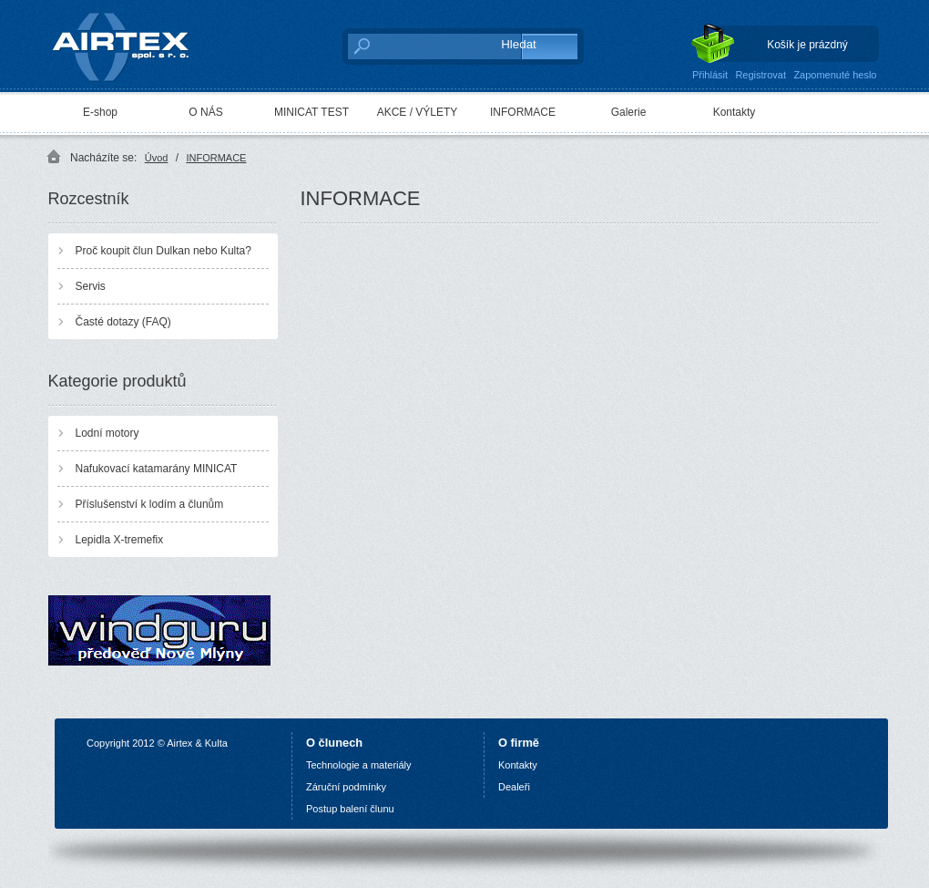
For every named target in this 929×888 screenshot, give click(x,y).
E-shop (100, 112)
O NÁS (205, 112)
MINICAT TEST (311, 112)
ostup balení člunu (352, 808)
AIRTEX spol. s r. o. (133, 42)
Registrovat (760, 74)
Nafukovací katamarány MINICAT (157, 468)
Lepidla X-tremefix (120, 539)
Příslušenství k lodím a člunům (150, 504)
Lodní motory (107, 433)
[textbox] (415, 46)
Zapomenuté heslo (834, 74)
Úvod (156, 157)
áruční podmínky (349, 786)
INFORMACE (523, 112)
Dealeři (514, 786)
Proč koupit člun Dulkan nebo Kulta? (163, 250)
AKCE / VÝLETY (417, 112)
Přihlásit (710, 74)
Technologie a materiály (359, 764)
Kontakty (734, 112)
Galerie (629, 112)
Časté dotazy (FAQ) (123, 321)
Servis (91, 286)
